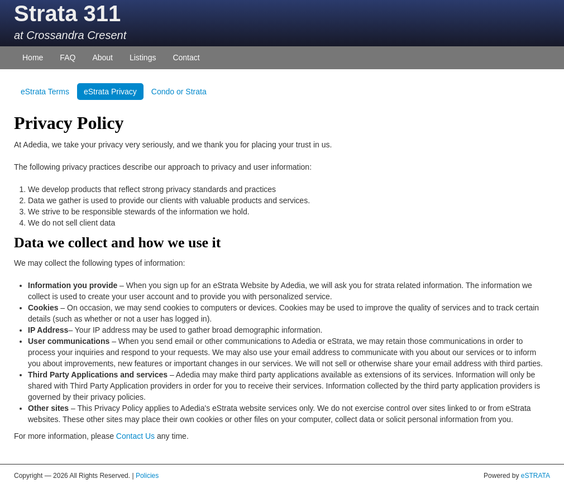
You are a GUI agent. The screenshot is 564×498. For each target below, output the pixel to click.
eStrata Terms (45, 91)
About (102, 57)
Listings (143, 57)
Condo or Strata (179, 91)
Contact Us (135, 436)
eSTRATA (535, 476)
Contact (186, 57)
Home (32, 57)
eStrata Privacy (110, 91)
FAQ (67, 57)
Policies (147, 476)
